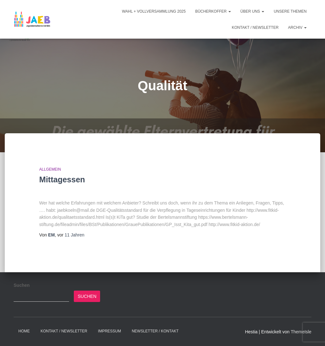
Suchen (22, 285)
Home (24, 331)
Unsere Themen (290, 11)
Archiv (297, 27)
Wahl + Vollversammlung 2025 (154, 11)
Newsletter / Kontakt (155, 331)
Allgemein (50, 169)
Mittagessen (62, 179)
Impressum (109, 331)
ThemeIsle (301, 331)
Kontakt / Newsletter (255, 27)
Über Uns (252, 11)
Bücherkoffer (213, 11)
